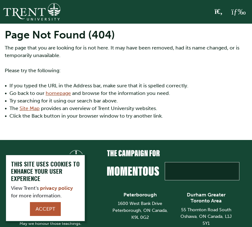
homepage (58, 93)
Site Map (30, 108)
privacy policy (56, 188)
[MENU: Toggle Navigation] (238, 12)
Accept (45, 209)
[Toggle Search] (219, 12)
